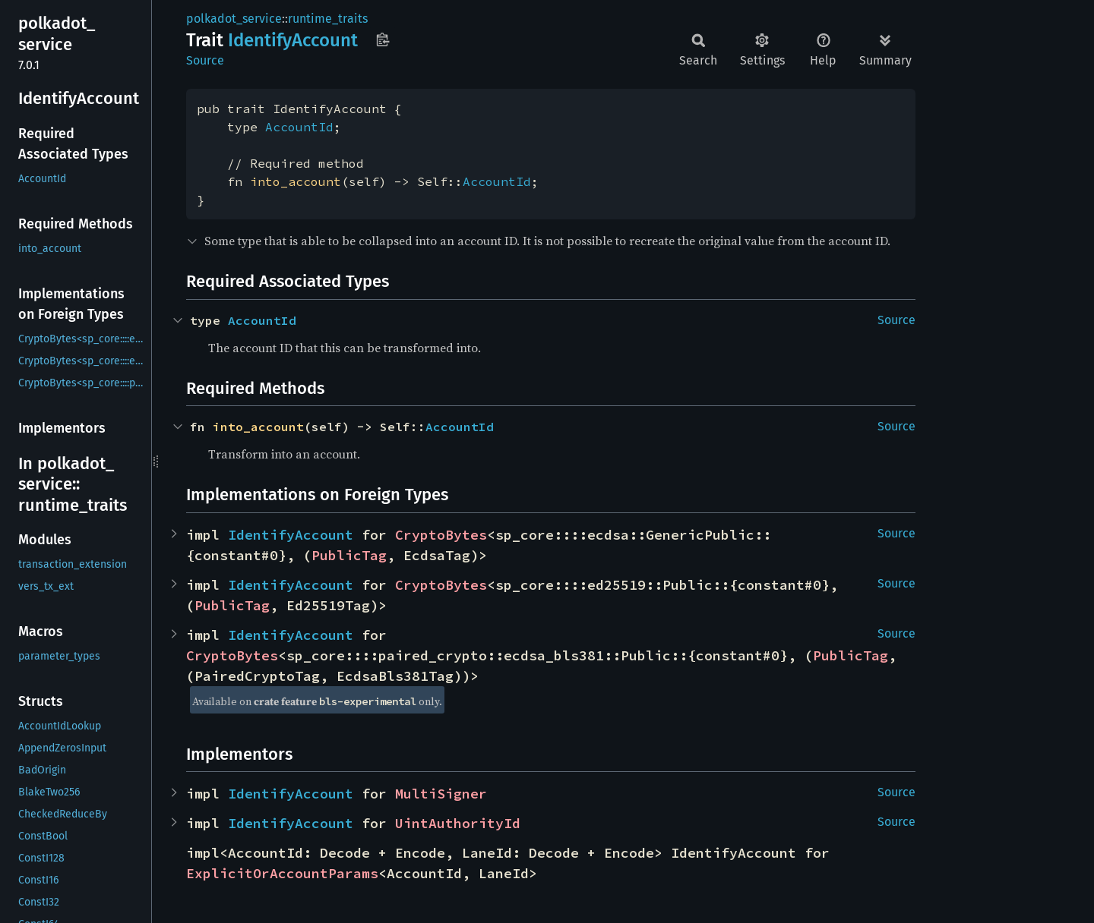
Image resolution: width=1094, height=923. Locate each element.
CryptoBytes (441, 534)
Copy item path (382, 39)
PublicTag (349, 555)
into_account (295, 181)
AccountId (299, 126)
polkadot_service (234, 18)
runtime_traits (328, 18)
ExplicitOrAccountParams (282, 873)
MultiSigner (441, 793)
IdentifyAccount (290, 534)
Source (205, 60)
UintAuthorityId (457, 823)
